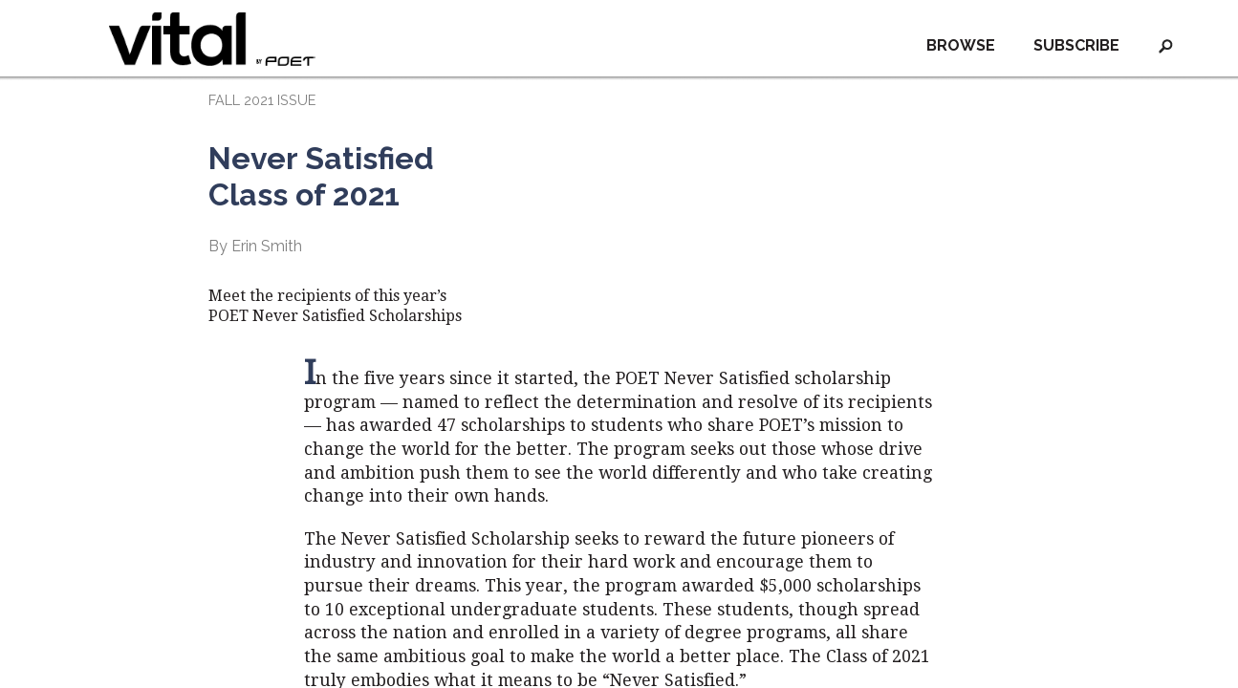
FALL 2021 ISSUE (261, 100)
